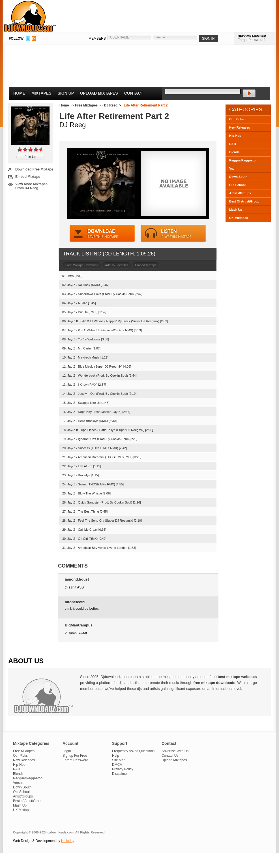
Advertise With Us (175, 751)
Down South (238, 176)
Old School (237, 185)
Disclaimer (120, 774)
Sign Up (66, 93)
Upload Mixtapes (99, 93)
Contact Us (170, 756)
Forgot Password (75, 760)
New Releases (239, 127)
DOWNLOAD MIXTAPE (102, 233)
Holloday (67, 841)
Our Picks (236, 119)
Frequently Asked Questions (133, 751)
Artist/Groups (23, 796)
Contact (133, 93)
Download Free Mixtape (34, 169)
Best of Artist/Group (27, 801)
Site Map (118, 760)
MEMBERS (97, 38)
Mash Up (235, 209)
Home (19, 93)
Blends (234, 152)
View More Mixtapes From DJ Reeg (31, 186)
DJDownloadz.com (30, 16)
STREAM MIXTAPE (173, 233)
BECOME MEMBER (252, 36)
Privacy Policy (122, 769)
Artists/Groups (240, 193)
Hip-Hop (235, 135)
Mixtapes (41, 93)
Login (67, 751)
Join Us (30, 157)
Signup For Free (75, 756)
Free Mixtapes (86, 105)
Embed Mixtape (27, 177)
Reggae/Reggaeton (243, 160)
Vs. (231, 168)
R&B (232, 144)
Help (115, 756)
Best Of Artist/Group (244, 201)
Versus (18, 783)
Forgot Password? (251, 40)
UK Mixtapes (238, 217)
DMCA (117, 765)
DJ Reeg (110, 105)
